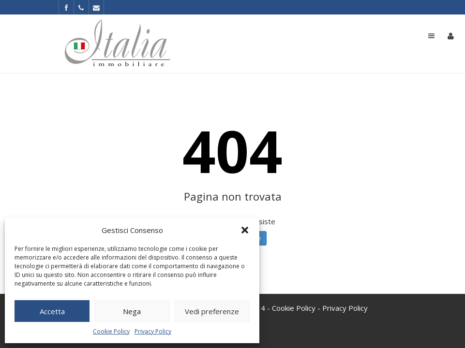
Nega (132, 311)
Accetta (52, 311)
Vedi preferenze (212, 311)
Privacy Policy (153, 331)
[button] (245, 230)
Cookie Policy (111, 331)
